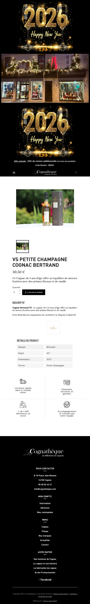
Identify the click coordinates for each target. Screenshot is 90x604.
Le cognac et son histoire (45, 563)
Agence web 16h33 (50, 601)
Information (45, 503)
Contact (45, 544)
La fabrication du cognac (45, 568)
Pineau (45, 531)
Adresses (45, 508)
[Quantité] (15, 292)
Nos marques (45, 535)
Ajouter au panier (34, 292)
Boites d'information (61, 594)
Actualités (45, 540)
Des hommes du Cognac (45, 559)
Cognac (45, 526)
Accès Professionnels (45, 572)
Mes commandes (45, 512)
